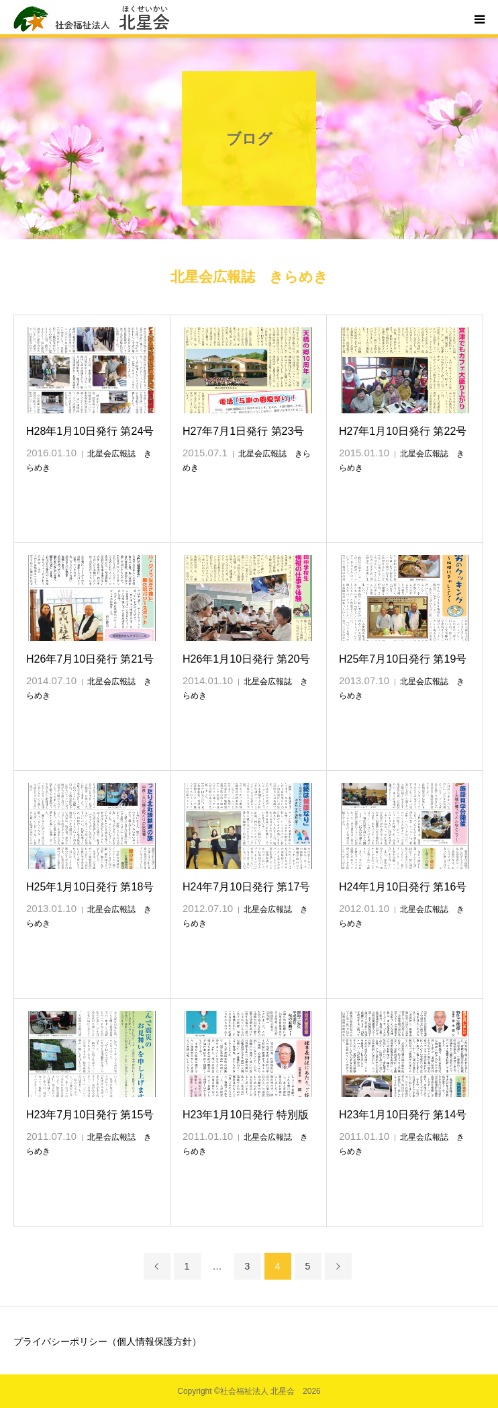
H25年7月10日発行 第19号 (402, 659)
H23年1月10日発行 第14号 (402, 1114)
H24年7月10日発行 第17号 (246, 887)
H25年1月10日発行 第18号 (90, 887)
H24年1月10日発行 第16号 (402, 887)
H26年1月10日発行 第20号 (246, 659)
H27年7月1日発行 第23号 (243, 431)
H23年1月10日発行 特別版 (246, 1114)
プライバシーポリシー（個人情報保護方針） (107, 1341)
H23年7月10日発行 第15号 (90, 1114)
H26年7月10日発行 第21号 (90, 659)
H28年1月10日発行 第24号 (90, 431)
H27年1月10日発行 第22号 (402, 431)
